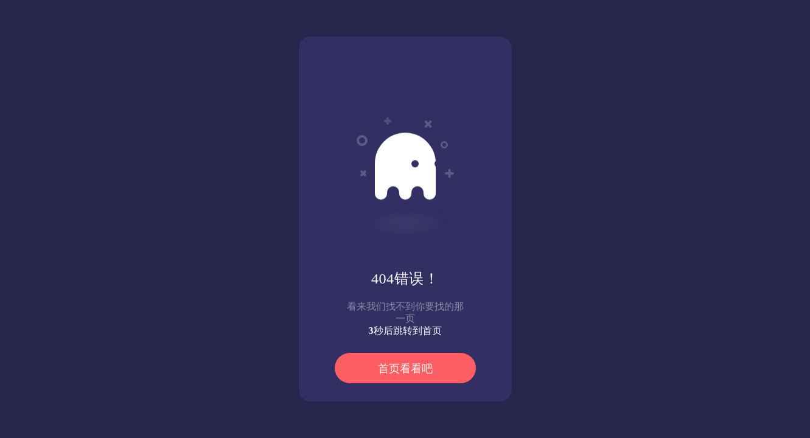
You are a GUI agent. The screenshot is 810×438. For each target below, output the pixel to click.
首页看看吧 (405, 369)
